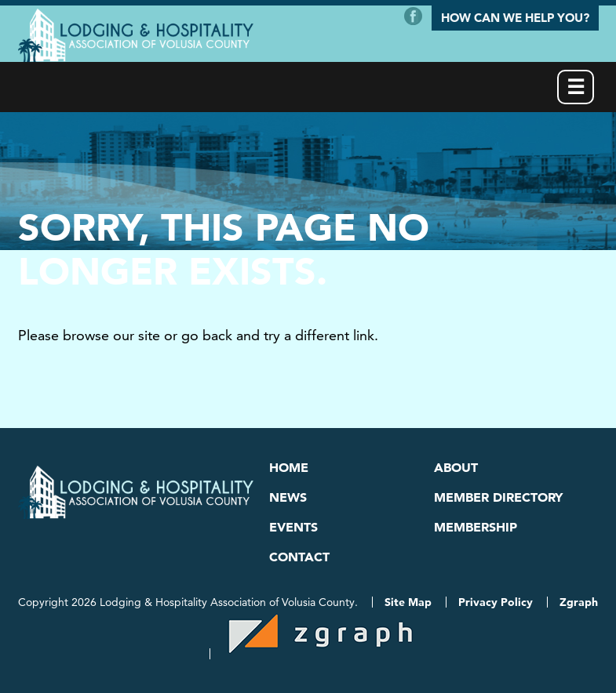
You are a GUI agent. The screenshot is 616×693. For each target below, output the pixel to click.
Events (293, 527)
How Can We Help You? (515, 17)
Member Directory (498, 497)
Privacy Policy (495, 602)
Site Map (408, 602)
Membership (475, 527)
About (456, 467)
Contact (299, 556)
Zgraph (579, 602)
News (288, 497)
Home (288, 467)
